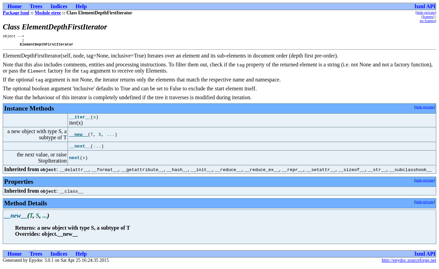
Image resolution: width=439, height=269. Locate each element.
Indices (58, 6)
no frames (427, 20)
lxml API (425, 6)
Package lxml (16, 12)
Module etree (48, 12)
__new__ (78, 137)
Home (15, 6)
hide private (426, 12)
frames (428, 16)
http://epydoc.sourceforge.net (409, 263)
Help (81, 6)
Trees (36, 6)
